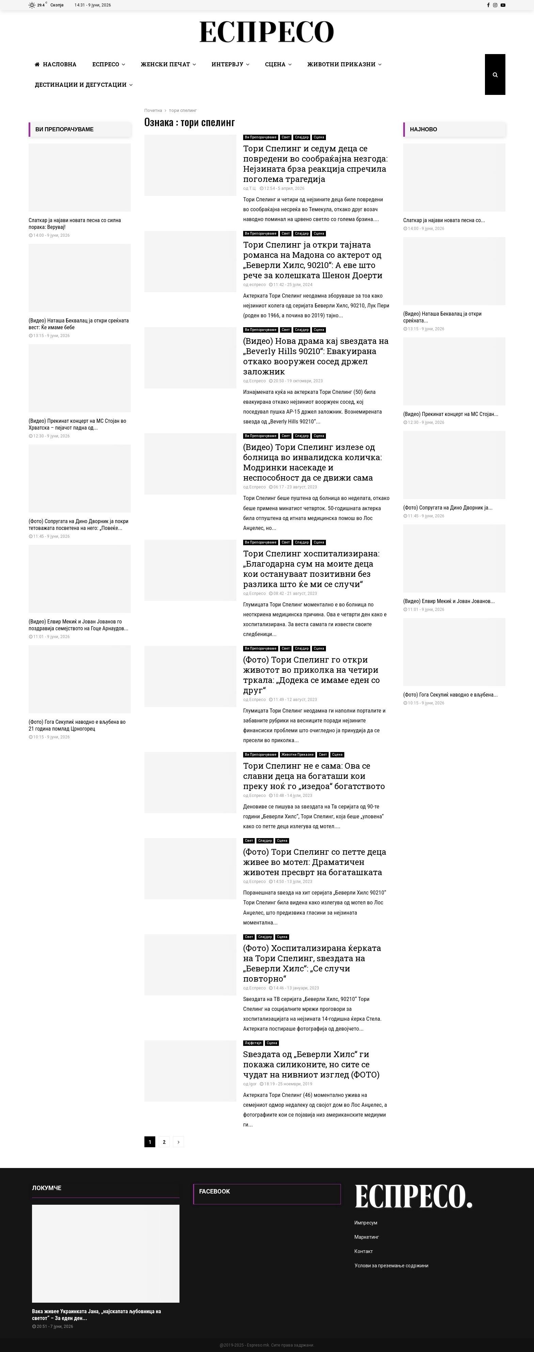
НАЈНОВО (423, 129)
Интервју (227, 64)
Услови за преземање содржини (391, 1265)
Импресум (366, 1222)
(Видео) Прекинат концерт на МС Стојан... (450, 414)
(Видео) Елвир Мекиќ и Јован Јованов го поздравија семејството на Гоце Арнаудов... (78, 625)
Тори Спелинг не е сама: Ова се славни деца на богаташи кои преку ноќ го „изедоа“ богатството (314, 775)
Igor (252, 1084)
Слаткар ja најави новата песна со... (444, 220)
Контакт (364, 1251)
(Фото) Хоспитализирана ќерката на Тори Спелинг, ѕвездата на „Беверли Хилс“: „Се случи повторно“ (312, 963)
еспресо (257, 284)
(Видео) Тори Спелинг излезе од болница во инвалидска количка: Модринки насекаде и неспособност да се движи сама (312, 462)
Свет (286, 137)
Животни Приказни (341, 64)
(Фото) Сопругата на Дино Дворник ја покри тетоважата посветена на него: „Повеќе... (78, 524)
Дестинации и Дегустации (81, 84)
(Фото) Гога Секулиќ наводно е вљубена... (450, 694)
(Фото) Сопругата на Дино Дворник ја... (447, 507)
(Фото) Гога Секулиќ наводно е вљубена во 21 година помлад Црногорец (77, 725)
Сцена (275, 64)
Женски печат (165, 64)
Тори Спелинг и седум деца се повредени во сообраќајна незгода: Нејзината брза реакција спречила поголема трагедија (315, 163)
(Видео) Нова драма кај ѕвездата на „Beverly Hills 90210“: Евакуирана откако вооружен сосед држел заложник (316, 356)
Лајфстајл (253, 1043)
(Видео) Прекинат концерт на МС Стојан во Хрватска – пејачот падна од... (77, 424)
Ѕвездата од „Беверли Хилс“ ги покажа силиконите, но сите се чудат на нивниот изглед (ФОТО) (311, 1064)
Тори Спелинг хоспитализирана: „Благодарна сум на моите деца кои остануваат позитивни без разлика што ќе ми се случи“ (311, 568)
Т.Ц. (252, 188)
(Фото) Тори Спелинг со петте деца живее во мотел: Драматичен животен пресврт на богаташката (314, 862)
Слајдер (302, 137)
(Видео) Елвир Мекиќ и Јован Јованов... (449, 601)
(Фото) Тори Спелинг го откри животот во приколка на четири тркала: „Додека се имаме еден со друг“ (311, 675)
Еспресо (105, 64)
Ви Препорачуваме (261, 137)
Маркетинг (367, 1237)
